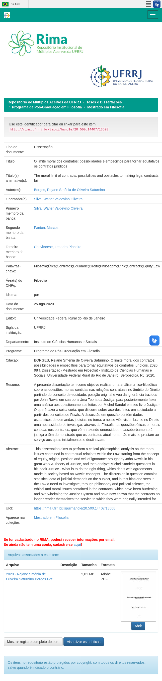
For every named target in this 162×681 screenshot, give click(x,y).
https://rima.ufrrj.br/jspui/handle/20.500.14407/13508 (75, 508)
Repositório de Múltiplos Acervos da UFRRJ (44, 102)
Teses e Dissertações (104, 102)
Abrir (138, 626)
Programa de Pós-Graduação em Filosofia (47, 107)
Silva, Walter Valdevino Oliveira (58, 199)
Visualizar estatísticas (83, 642)
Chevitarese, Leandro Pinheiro (58, 247)
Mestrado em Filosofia (105, 107)
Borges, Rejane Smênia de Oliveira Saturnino (69, 190)
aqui (77, 545)
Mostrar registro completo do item (33, 642)
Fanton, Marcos (46, 228)
